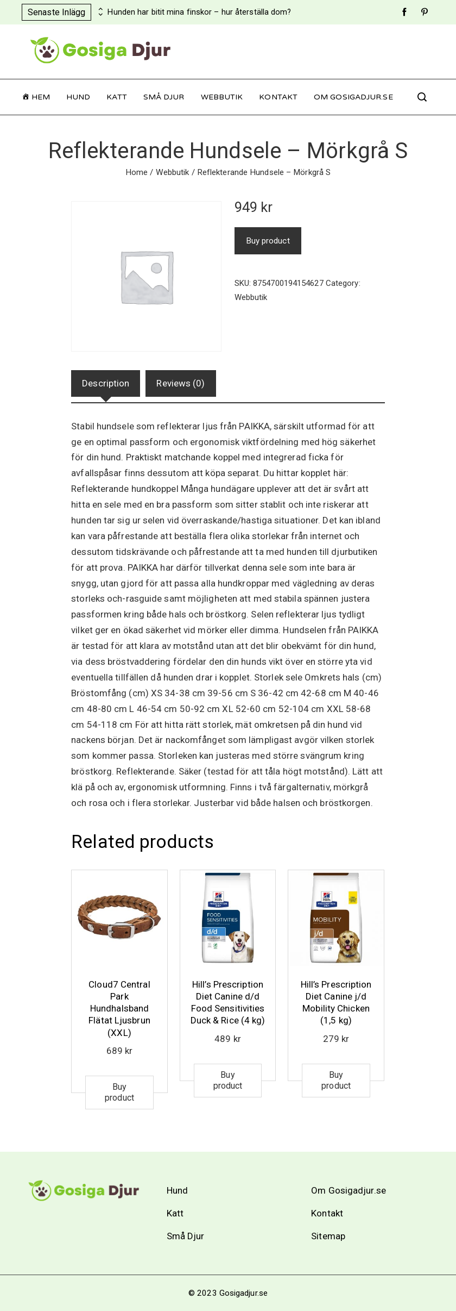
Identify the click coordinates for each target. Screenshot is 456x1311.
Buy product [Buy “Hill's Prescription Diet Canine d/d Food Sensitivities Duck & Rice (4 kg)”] (228, 1080)
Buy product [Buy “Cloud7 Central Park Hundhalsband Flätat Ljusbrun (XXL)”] (119, 1092)
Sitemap (328, 1236)
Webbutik (222, 97)
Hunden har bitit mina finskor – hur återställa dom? (199, 12)
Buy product (268, 241)
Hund (78, 97)
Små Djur (164, 97)
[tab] (105, 383)
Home (136, 172)
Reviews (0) (180, 383)
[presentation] (99, 9)
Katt (116, 97)
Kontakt (278, 97)
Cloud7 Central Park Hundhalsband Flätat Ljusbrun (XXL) (119, 1008)
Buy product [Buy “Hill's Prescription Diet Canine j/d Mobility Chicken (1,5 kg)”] (336, 1080)
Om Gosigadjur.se (353, 97)
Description (105, 383)
